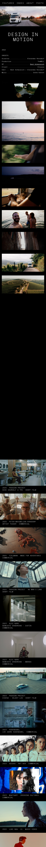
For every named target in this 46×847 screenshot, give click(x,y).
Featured (8, 3)
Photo (40, 3)
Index (20, 3)
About (30, 3)
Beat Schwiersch (37, 64)
